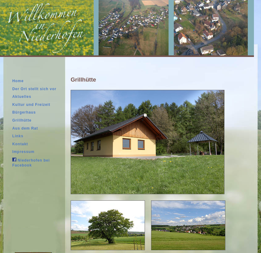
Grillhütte (22, 120)
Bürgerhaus (24, 112)
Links (17, 136)
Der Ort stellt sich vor (34, 89)
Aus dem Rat (25, 128)
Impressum (23, 152)
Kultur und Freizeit (31, 104)
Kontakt (20, 144)
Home (18, 81)
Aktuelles (21, 96)
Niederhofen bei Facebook (31, 162)
